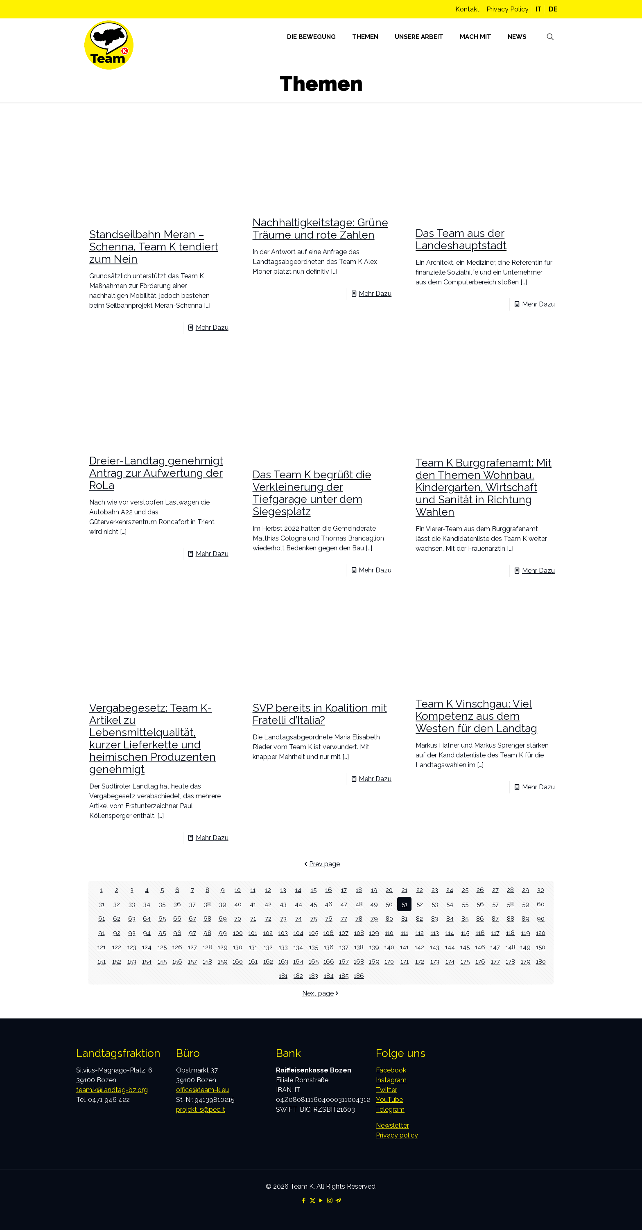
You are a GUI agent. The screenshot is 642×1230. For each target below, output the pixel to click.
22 (419, 890)
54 (450, 904)
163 (283, 961)
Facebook (391, 1070)
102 (268, 933)
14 (298, 890)
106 (328, 933)
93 (132, 933)
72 (268, 918)
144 (449, 947)
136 (328, 947)
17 (344, 890)
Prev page (321, 864)
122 (116, 947)
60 (541, 904)
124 (147, 947)
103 (283, 933)
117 (495, 933)
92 (116, 933)
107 (344, 933)
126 (177, 947)
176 (480, 961)
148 (510, 947)
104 (298, 933)
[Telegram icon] (338, 1200)
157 (192, 961)
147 (495, 947)
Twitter (386, 1090)
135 (313, 947)
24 (450, 890)
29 (525, 890)
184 (328, 976)
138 (359, 947)
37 (192, 904)
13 (283, 890)
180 (540, 961)
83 (435, 918)
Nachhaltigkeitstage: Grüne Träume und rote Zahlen (320, 228)
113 (434, 933)
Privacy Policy (507, 9)
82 (419, 918)
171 (404, 961)
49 (374, 904)
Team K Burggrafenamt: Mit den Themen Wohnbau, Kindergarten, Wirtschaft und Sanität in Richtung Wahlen (484, 487)
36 (177, 904)
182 (298, 976)
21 (404, 890)
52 (419, 904)
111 (404, 933)
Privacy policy (397, 1135)
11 (253, 890)
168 (358, 961)
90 (541, 918)
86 (480, 918)
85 (465, 918)
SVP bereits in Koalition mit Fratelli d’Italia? (320, 714)
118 (510, 933)
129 (222, 947)
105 (313, 933)
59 (525, 904)
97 (192, 933)
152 (116, 961)
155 (162, 961)
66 (177, 918)
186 (358, 976)
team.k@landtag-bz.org (112, 1090)
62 (116, 918)
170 (389, 961)
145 (465, 947)
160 (237, 961)
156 (177, 961)
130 (238, 947)
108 (358, 933)
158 (207, 961)
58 (510, 904)
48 (359, 904)
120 (541, 933)
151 (101, 961)
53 (435, 904)
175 (465, 961)
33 (132, 904)
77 (344, 918)
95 (162, 933)
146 (480, 947)
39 (222, 904)
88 (510, 918)
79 (374, 918)
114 (450, 933)
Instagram (391, 1080)
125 (162, 947)
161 (253, 961)
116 (480, 933)
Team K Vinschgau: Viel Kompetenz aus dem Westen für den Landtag (476, 716)
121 (101, 947)
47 (344, 904)
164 (298, 961)
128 (207, 947)
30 (541, 890)
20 (389, 890)
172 (419, 961)
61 (101, 918)
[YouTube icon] (321, 1200)
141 (404, 947)
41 (252, 904)
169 (374, 961)
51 (404, 904)
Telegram (390, 1109)
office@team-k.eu (202, 1090)
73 (283, 918)
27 (495, 890)
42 (268, 904)
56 (480, 904)
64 (147, 918)
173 (435, 961)
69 (223, 918)
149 (525, 947)
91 (101, 933)
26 (480, 890)
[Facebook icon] (304, 1200)
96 (177, 933)
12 (268, 890)
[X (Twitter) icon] (313, 1200)
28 (510, 890)
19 (374, 890)
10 (237, 890)
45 (313, 904)
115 (465, 933)
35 (162, 904)
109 (374, 933)
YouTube (389, 1100)
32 (116, 904)
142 (419, 947)
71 (253, 918)
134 (298, 947)
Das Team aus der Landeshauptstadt (461, 239)
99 (223, 933)
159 (222, 961)
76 (328, 918)
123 (132, 947)
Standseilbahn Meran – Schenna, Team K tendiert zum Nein (153, 246)
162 (268, 961)
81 (404, 918)
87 (495, 918)
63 (132, 918)
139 (374, 947)
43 (283, 904)
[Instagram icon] (330, 1200)
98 (207, 933)
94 (147, 933)
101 (253, 933)
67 (192, 918)
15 (313, 890)
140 (389, 947)
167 (344, 961)
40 (238, 904)
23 (435, 890)
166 (328, 961)
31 (101, 904)
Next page (321, 993)
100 (237, 933)
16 (328, 890)
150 (541, 947)
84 (450, 918)
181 (283, 976)
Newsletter (392, 1125)
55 (465, 904)
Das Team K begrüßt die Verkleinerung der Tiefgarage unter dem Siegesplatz (312, 493)
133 (283, 947)
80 (389, 918)
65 (162, 918)
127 (192, 947)
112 (419, 933)
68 (207, 918)
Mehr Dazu (212, 327)
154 (147, 961)
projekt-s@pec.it (200, 1109)
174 (450, 961)
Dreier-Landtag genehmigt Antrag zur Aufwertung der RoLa (156, 473)
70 (238, 918)
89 (526, 918)
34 (147, 904)
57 (495, 904)
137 (344, 947)
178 (510, 961)
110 (389, 933)
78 (359, 918)
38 (207, 904)
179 (525, 961)
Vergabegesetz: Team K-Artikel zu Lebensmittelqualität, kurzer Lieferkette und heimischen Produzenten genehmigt (152, 738)
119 (526, 933)
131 (253, 947)
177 (495, 961)
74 (298, 918)
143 (435, 947)
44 (298, 904)
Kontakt (467, 9)
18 (358, 890)
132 (268, 947)
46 (329, 904)
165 (313, 961)
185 (344, 976)
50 (389, 904)
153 (132, 961)
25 (465, 890)
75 (313, 918)
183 (313, 976)
